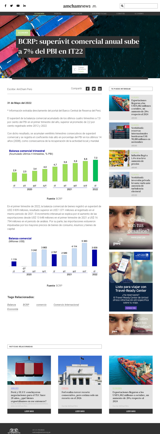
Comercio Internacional (69, 305)
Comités (111, 13)
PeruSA (63, 13)
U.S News (125, 13)
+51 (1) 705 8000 (38, 421)
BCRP (27, 305)
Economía (49, 13)
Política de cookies (96, 426)
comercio (43, 305)
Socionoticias (94, 13)
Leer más (134, 116)
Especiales (77, 13)
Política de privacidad (77, 426)
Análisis (35, 13)
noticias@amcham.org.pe (41, 423)
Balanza (11, 305)
